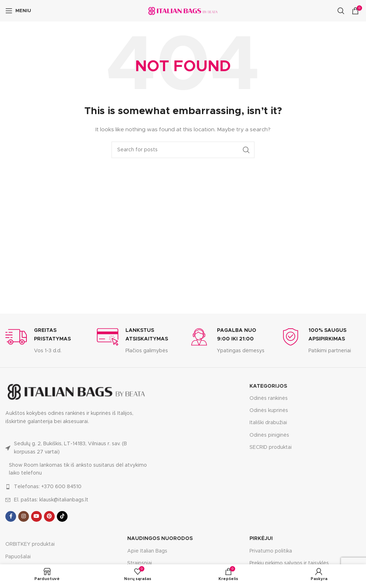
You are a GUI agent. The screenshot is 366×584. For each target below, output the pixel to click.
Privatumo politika (270, 551)
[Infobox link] (45, 340)
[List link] (76, 448)
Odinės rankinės (268, 398)
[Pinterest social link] (49, 516)
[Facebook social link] (10, 516)
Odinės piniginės (269, 435)
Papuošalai (18, 556)
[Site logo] (183, 10)
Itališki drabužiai (268, 422)
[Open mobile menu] (18, 11)
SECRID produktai (270, 447)
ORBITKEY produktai (30, 544)
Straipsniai (139, 563)
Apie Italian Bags (147, 551)
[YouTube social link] (36, 516)
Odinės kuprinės (268, 410)
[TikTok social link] (62, 516)
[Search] (341, 11)
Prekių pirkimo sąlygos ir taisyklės (289, 563)
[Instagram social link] (23, 516)
